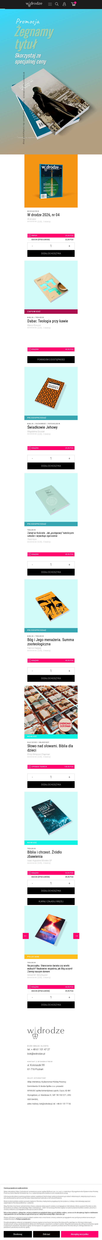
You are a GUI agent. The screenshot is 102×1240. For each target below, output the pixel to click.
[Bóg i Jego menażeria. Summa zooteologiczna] (51, 605)
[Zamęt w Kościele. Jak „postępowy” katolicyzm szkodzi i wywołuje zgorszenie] (51, 499)
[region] (51, 1212)
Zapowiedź (34, 312)
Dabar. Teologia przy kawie (47, 321)
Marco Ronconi (34, 325)
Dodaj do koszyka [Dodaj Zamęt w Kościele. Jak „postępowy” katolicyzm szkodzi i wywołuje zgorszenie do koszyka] (51, 572)
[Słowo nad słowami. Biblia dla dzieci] (51, 712)
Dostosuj (17, 1234)
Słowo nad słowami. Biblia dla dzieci (50, 748)
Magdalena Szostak (36, 431)
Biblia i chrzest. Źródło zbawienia (44, 854)
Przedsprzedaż (36, 418)
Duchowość (40, 423)
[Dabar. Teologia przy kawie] (51, 287)
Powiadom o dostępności (51, 359)
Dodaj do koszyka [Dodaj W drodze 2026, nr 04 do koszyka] (51, 253)
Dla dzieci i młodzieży (38, 742)
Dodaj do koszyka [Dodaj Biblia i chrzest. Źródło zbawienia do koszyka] (51, 891)
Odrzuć (46, 1234)
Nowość (32, 736)
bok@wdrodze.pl (36, 1053)
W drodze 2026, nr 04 (43, 215)
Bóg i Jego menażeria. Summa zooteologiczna (50, 642)
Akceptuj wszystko (80, 1234)
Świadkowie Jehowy (42, 427)
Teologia (39, 317)
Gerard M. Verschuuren (37, 975)
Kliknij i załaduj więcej (51, 901)
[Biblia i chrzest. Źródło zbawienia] (51, 818)
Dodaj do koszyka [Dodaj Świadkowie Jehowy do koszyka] (51, 466)
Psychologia (54, 423)
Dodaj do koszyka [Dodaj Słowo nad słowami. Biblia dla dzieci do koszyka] (51, 784)
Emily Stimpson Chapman (38, 754)
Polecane (33, 957)
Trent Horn (32, 539)
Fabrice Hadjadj (34, 648)
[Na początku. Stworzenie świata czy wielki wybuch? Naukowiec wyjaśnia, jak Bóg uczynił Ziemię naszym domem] (51, 932)
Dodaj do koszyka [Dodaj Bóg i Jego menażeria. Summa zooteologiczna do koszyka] (51, 678)
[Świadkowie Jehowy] (51, 393)
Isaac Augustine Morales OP (39, 860)
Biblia (30, 317)
